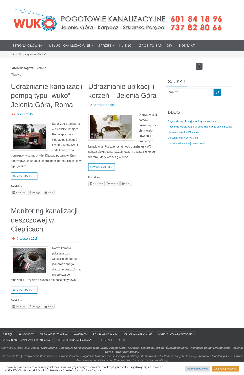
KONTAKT (106, 340)
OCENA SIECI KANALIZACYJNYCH (75, 340)
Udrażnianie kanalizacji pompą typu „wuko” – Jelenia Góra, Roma (46, 96)
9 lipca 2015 (25, 114)
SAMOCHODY (26, 334)
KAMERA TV (80, 334)
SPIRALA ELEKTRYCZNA (54, 334)
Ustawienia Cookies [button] (197, 368)
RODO (121, 340)
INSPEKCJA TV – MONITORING (175, 334)
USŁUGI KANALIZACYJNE (137, 334)
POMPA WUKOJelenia (105, 334)
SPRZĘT (7, 334)
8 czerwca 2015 (104, 105)
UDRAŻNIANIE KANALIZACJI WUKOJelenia (26, 340)
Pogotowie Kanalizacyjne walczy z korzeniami (192, 121)
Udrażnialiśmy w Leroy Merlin (183, 137)
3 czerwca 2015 (27, 238)
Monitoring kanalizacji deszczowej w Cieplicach (44, 220)
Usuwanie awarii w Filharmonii (184, 132)
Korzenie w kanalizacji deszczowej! (186, 143)
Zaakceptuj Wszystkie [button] (225, 368)
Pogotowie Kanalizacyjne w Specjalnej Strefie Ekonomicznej (200, 126)
